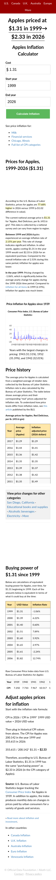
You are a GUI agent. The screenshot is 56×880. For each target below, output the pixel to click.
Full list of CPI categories (25, 144)
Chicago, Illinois (20, 140)
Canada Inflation (20, 835)
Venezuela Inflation (22, 856)
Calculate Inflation (28, 113)
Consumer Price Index (18, 792)
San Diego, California (20, 502)
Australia (36, 3)
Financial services (21, 136)
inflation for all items (16, 286)
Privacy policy (34, 874)
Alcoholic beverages (21, 511)
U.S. (6, 3)
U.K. (25, 3)
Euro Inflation (19, 851)
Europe (48, 3)
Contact (18, 874)
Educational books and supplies (27, 507)
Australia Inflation (21, 846)
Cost (8, 62)
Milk (14, 132)
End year (11, 95)
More (28, 10)
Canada (15, 3)
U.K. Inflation (18, 840)
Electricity (13, 516)
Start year (11, 78)
